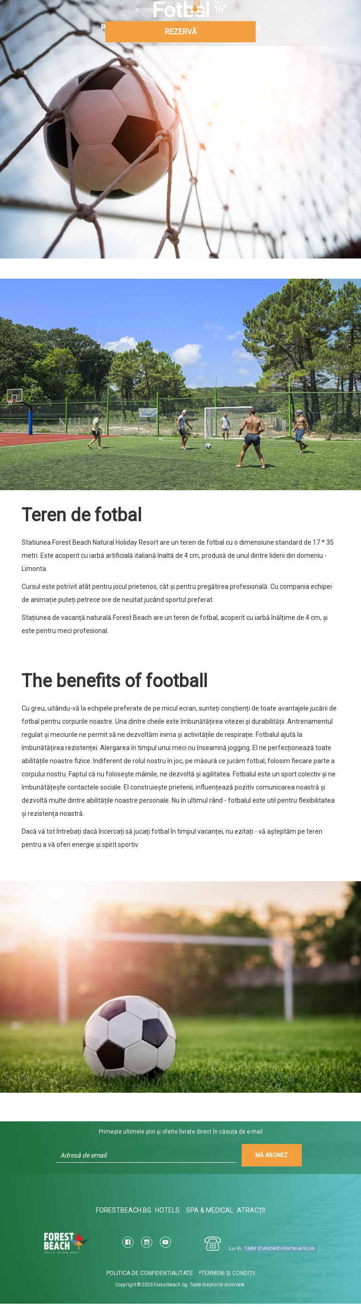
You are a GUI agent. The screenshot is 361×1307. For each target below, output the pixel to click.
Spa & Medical (211, 1213)
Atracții (253, 1213)
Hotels (166, 1213)
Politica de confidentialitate (149, 1276)
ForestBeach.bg (121, 1213)
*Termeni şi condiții (227, 1276)
